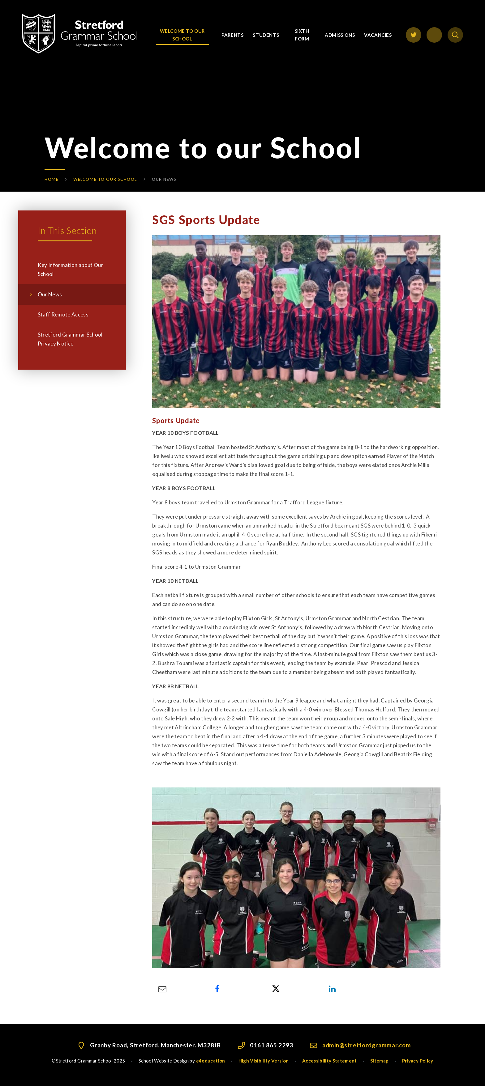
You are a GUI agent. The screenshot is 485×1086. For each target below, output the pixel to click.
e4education (210, 1060)
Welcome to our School (105, 179)
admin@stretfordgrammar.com (366, 1045)
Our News (164, 179)
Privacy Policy (417, 1060)
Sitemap (379, 1060)
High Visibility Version (263, 1060)
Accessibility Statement (329, 1060)
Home (51, 179)
